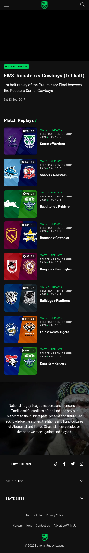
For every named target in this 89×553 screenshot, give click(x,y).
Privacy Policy (55, 515)
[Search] (82, 5)
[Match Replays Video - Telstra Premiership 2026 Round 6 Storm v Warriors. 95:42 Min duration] (44, 141)
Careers (18, 525)
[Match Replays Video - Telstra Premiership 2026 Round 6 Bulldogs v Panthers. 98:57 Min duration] (44, 298)
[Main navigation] (6, 5)
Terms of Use (34, 515)
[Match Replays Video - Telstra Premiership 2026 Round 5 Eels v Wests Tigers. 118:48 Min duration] (44, 329)
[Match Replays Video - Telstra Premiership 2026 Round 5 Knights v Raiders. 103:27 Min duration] (44, 361)
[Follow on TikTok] (56, 464)
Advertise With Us (65, 525)
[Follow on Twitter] (73, 464)
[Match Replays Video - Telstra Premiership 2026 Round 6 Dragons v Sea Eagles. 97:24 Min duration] (44, 266)
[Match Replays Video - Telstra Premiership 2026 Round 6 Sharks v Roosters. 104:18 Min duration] (44, 172)
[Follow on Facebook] (64, 464)
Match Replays (16, 66)
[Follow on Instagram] (81, 464)
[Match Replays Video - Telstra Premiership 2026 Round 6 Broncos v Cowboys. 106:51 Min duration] (44, 235)
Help (29, 525)
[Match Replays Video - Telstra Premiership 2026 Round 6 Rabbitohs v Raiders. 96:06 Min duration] (44, 204)
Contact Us (43, 525)
